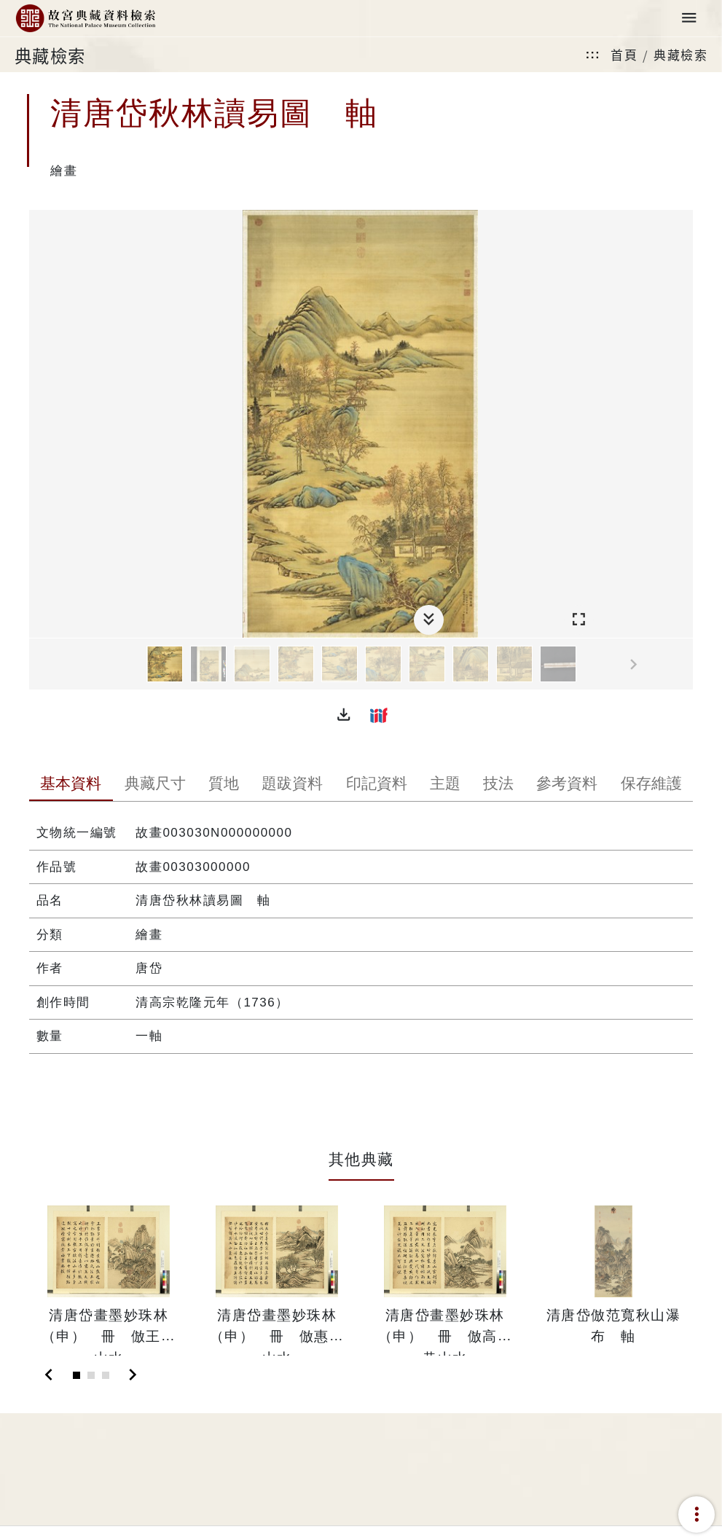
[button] (343, 714)
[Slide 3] (105, 1375)
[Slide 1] (76, 1375)
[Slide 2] (91, 1375)
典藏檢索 (680, 54)
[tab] (71, 785)
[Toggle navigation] (689, 18)
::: (593, 54)
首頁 (624, 54)
